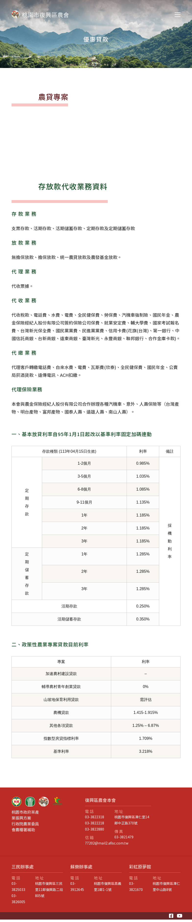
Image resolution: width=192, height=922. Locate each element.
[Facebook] (171, 916)
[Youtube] (180, 916)
